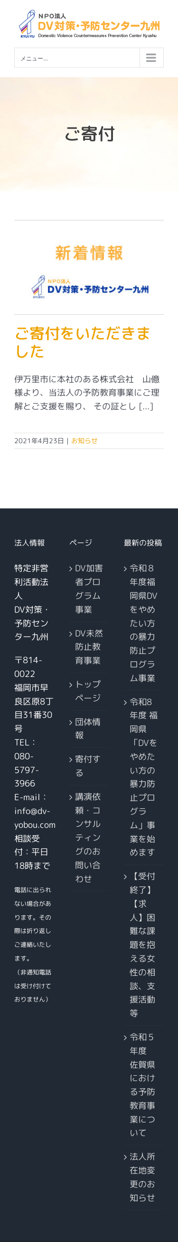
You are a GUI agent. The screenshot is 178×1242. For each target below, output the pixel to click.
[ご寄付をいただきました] (89, 267)
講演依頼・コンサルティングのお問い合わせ (88, 838)
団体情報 (88, 729)
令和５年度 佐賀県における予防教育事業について (142, 1085)
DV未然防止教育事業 (89, 647)
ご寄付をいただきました (82, 342)
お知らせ (84, 440)
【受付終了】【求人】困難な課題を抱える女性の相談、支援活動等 (142, 944)
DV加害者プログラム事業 (89, 588)
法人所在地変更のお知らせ (142, 1177)
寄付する (88, 766)
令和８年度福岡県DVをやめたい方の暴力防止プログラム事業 (144, 623)
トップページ (88, 691)
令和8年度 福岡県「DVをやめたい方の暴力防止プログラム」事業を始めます (144, 777)
